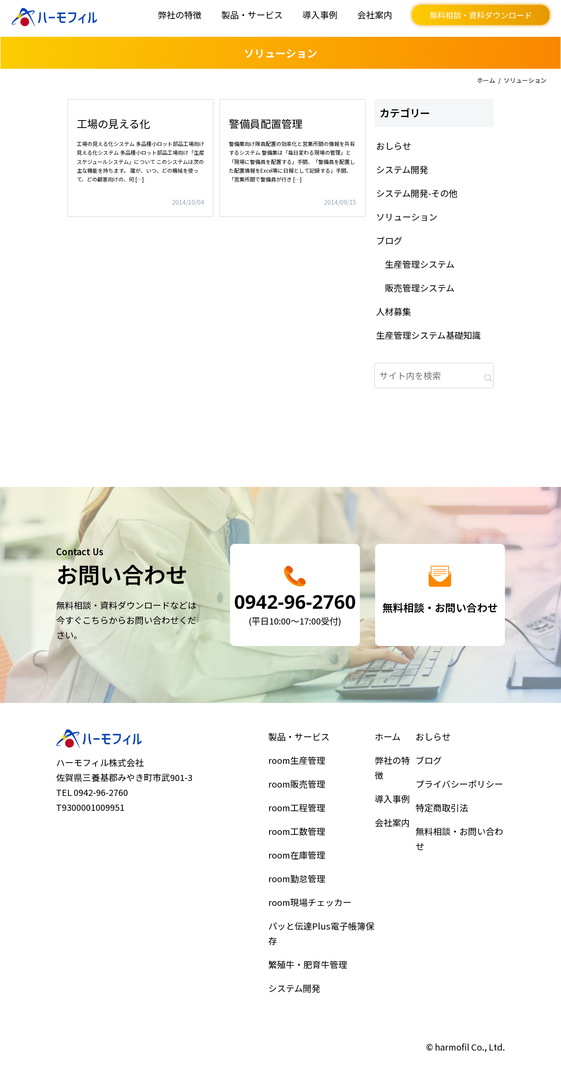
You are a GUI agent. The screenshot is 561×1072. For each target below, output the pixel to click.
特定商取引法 (443, 813)
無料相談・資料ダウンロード (481, 15)
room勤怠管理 (298, 877)
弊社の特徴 (180, 14)
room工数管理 (298, 834)
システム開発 (296, 976)
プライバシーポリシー (459, 792)
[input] (434, 375)
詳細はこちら (140, 158)
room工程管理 (298, 813)
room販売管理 (298, 792)
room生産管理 (298, 770)
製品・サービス (252, 14)
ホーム (486, 80)
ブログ (432, 770)
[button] (488, 377)
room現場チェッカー (310, 899)
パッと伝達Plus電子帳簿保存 (321, 927)
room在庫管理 (298, 856)
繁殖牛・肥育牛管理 (308, 955)
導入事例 (319, 14)
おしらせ (435, 749)
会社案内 (374, 14)
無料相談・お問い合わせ (459, 841)
